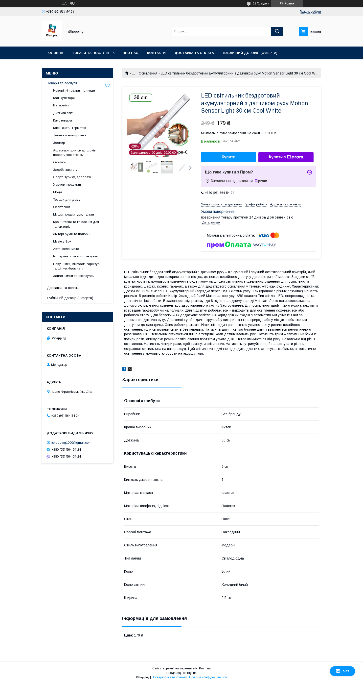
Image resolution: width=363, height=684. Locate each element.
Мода (57, 192)
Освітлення (148, 73)
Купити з (286, 157)
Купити (229, 157)
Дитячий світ (62, 113)
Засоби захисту (65, 169)
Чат (342, 671)
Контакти (156, 53)
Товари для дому (66, 199)
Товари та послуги (90, 53)
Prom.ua (205, 668)
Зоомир (59, 143)
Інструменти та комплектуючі (75, 256)
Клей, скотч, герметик (69, 128)
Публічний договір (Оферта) (70, 298)
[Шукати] (277, 31)
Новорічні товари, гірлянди (74, 90)
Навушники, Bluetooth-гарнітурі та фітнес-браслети (76, 266)
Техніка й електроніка (69, 135)
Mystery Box (62, 241)
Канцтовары (62, 120)
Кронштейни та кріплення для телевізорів (76, 224)
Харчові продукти (67, 184)
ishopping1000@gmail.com (71, 442)
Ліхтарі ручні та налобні (71, 234)
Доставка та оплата (194, 53)
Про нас (130, 53)
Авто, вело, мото (66, 249)
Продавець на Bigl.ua (181, 673)
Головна (54, 53)
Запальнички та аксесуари (73, 276)
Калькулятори (64, 98)
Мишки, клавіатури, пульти (73, 214)
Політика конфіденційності (208, 677)
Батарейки (61, 105)
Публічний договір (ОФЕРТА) (250, 53)
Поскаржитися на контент (169, 677)
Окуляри (60, 162)
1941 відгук (261, 3)
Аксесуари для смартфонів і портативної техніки (75, 152)
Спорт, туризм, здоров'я (72, 177)
